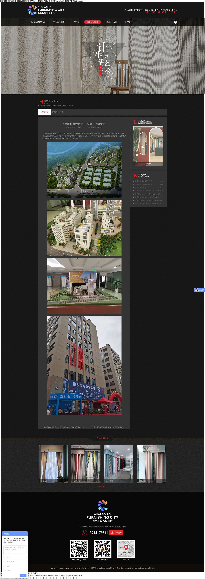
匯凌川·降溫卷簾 (149, 187)
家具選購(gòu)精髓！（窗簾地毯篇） (149, 197)
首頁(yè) (54, 105)
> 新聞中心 (70, 105)
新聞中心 (44, 112)
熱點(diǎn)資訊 (92, 22)
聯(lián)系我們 (111, 22)
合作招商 (128, 22)
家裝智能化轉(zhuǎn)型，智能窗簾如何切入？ (149, 203)
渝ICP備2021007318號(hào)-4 (145, 568)
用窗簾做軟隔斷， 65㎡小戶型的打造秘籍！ (149, 200)
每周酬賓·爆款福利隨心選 (149, 181)
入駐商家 (75, 22)
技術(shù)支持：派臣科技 (88, 568)
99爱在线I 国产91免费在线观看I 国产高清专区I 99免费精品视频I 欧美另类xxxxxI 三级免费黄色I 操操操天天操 (41, 1)
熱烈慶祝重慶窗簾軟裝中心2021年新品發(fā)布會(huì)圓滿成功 (149, 190)
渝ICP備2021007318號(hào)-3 (126, 568)
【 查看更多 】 (102, 487)
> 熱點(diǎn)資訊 (61, 105)
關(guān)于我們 (58, 22)
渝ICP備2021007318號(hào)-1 (106, 568)
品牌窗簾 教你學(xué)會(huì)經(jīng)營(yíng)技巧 (149, 194)
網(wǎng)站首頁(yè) (38, 22)
